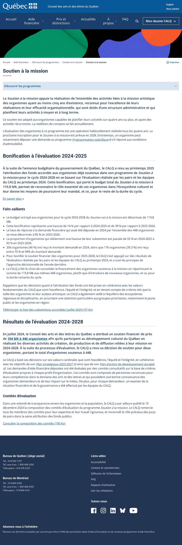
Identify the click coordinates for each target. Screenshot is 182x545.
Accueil (6, 62)
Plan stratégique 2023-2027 (56, 364)
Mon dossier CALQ (161, 21)
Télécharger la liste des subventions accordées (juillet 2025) (48, 310)
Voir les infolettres (102, 490)
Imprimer (172, 62)
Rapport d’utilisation (103, 485)
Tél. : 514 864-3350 (12, 483)
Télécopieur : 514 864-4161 (16, 490)
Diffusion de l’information (106, 473)
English (170, 4)
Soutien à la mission (72, 62)
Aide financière (21, 62)
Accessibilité (98, 462)
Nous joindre (172, 8)
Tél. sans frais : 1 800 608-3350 (18, 464)
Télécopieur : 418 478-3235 (16, 468)
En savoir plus (13, 199)
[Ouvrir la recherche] (137, 21)
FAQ (93, 479)
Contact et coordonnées (105, 467)
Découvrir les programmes (45, 62)
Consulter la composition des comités (34, 423)
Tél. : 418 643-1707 (12, 461)
